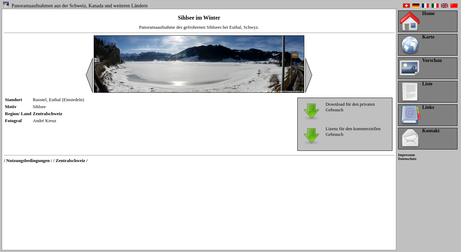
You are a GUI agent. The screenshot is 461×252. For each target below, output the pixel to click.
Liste (427, 83)
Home (428, 13)
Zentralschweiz (47, 113)
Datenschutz (407, 159)
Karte (428, 37)
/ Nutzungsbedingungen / (28, 160)
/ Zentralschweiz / (70, 160)
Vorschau (432, 60)
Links (428, 107)
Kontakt (431, 130)
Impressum (406, 155)
